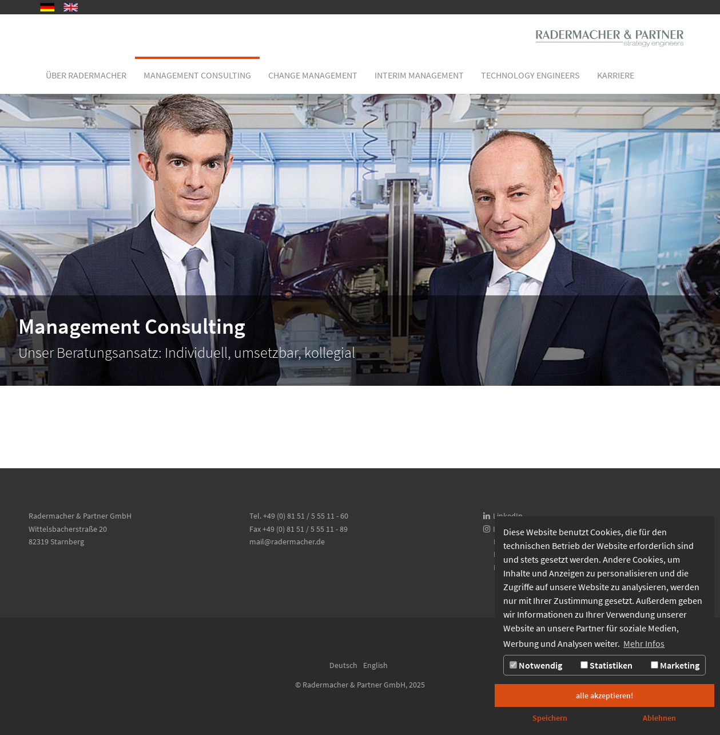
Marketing (675, 665)
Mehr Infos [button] (644, 643)
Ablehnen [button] (659, 718)
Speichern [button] (549, 718)
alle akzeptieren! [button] (604, 695)
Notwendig (536, 665)
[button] (86, 75)
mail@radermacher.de (287, 541)
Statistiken (606, 665)
